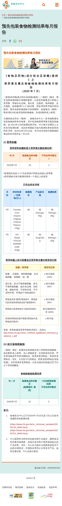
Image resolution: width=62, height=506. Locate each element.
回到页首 (29, 478)
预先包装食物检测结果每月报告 (20, 15)
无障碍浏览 (7, 487)
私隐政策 (42, 487)
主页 (3, 15)
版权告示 (30, 487)
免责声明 (53, 487)
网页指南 (19, 487)
